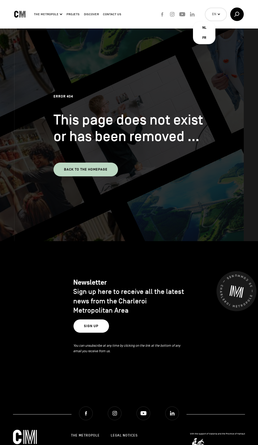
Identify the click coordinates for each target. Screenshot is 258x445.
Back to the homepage (86, 169)
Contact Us (112, 14)
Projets (73, 14)
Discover (91, 14)
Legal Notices (124, 435)
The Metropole (46, 14)
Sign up (91, 326)
